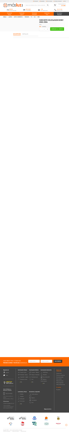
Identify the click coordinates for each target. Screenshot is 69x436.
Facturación (35, 1)
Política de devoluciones (60, 387)
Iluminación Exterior (22, 13)
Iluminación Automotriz (34, 13)
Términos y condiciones (60, 378)
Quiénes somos (59, 376)
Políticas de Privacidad (15, 434)
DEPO (40, 24)
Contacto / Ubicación (58, 1)
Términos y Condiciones (6, 434)
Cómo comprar (49, 1)
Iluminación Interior (9, 13)
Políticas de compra (59, 384)
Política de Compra (23, 434)
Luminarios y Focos (47, 13)
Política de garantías (59, 385)
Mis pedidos (42, 1)
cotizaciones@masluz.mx (8, 406)
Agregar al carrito (57, 29)
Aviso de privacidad (59, 380)
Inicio (64, 1)
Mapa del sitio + (48, 412)
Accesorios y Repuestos (59, 13)
